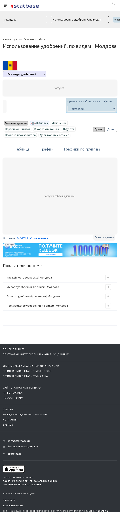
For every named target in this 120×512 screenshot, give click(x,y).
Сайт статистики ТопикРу (22, 387)
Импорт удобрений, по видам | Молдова (33, 286)
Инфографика (13, 392)
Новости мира (13, 398)
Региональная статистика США (25, 376)
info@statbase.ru (19, 440)
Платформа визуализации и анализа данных (36, 354)
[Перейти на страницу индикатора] (108, 277)
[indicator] (91, 109)
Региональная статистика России (27, 371)
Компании (10, 419)
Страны (8, 409)
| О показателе (38, 238)
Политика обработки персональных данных (30, 481)
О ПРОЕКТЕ (9, 500)
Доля (110, 129)
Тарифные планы (13, 506)
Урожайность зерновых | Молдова (29, 277)
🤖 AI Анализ (39, 123)
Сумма (98, 129)
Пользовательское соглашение (22, 485)
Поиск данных (13, 349)
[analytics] (24, 74)
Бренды (8, 424)
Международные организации (25, 414)
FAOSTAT (22, 238)
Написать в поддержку (23, 446)
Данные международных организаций (31, 366)
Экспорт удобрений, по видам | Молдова (33, 296)
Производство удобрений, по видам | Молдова (37, 305)
